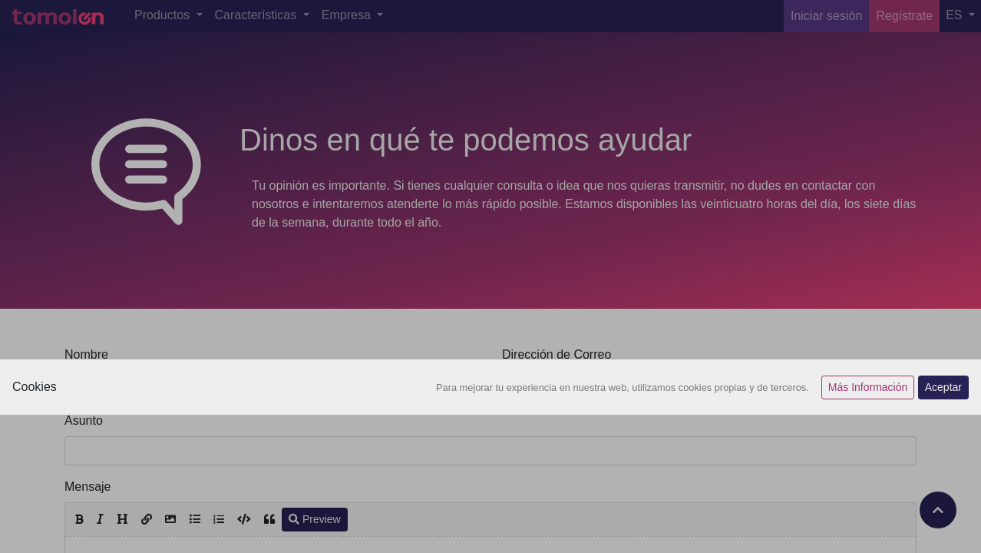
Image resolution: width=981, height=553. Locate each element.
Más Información (867, 387)
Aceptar (943, 387)
